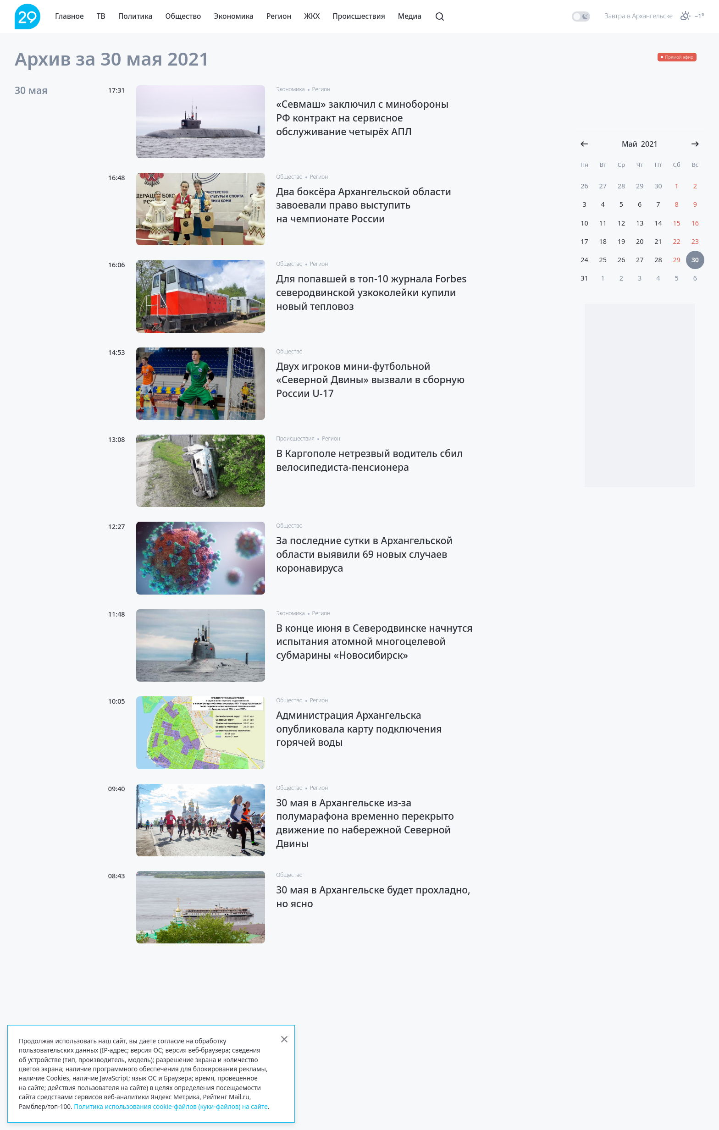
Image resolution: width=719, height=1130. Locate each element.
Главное (69, 16)
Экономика (234, 16)
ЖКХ (312, 16)
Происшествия (358, 16)
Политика (135, 16)
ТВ (101, 16)
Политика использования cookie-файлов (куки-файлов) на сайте (171, 1106)
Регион (278, 16)
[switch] (581, 16)
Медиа (409, 16)
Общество (183, 16)
